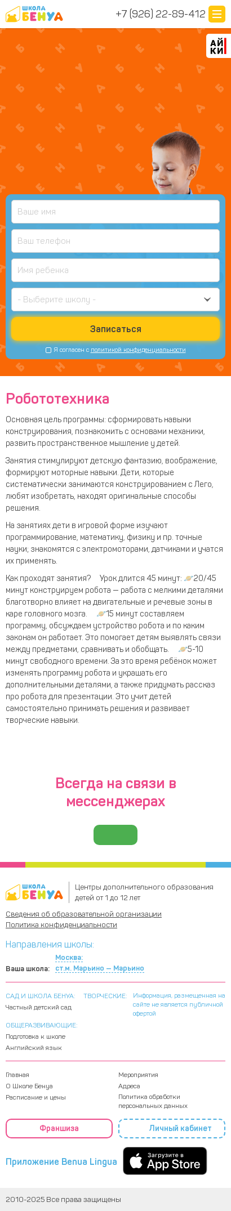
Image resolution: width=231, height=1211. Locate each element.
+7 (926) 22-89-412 (160, 14)
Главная (17, 1075)
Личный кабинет (172, 1128)
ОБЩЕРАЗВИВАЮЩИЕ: (42, 1025)
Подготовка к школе (35, 1036)
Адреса (129, 1086)
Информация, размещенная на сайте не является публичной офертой (179, 1004)
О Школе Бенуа (29, 1086)
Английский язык (34, 1048)
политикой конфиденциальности (138, 350)
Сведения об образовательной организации (84, 914)
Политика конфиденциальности (61, 924)
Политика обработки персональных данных (153, 1101)
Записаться (115, 329)
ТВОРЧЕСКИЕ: (105, 996)
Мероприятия (138, 1075)
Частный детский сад (39, 1007)
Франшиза (59, 1128)
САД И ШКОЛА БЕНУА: (40, 996)
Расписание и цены (36, 1097)
